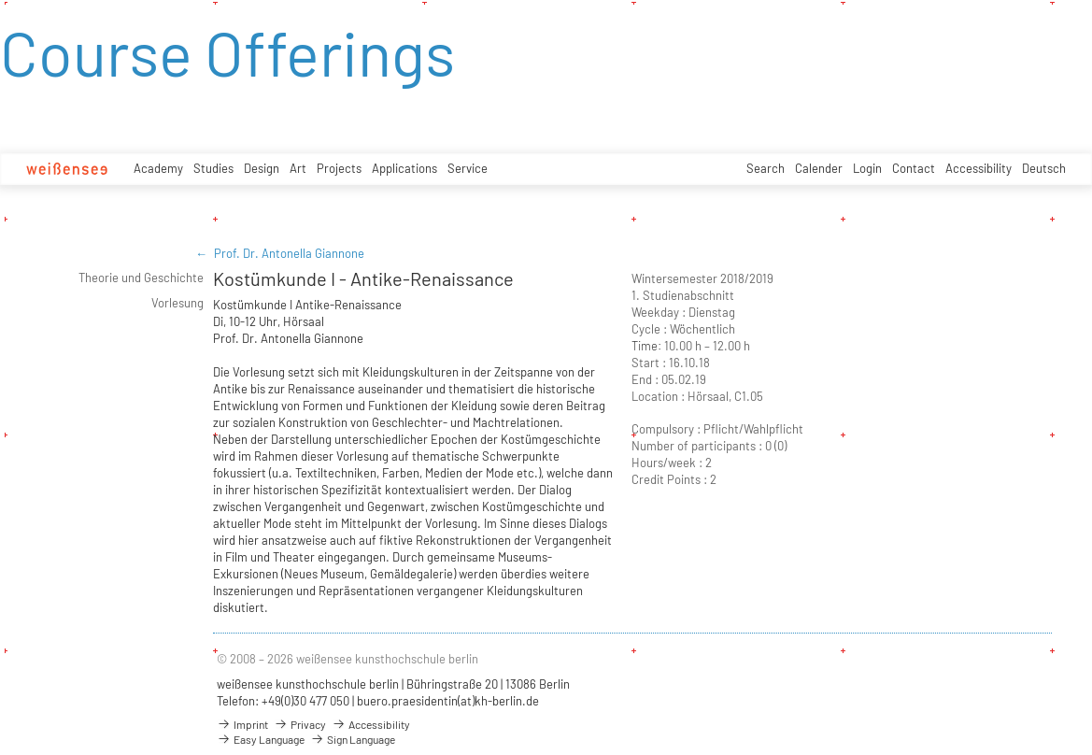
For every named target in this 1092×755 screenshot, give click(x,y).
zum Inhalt (0, 0)
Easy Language (261, 739)
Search (765, 168)
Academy (158, 168)
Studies (213, 168)
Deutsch (1044, 168)
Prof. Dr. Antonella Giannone (289, 253)
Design (261, 168)
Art (298, 168)
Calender (819, 168)
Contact (913, 168)
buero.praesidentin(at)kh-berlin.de (448, 700)
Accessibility (978, 168)
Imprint (242, 724)
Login (867, 168)
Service (467, 168)
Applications (404, 168)
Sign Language (352, 739)
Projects (339, 168)
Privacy (300, 724)
